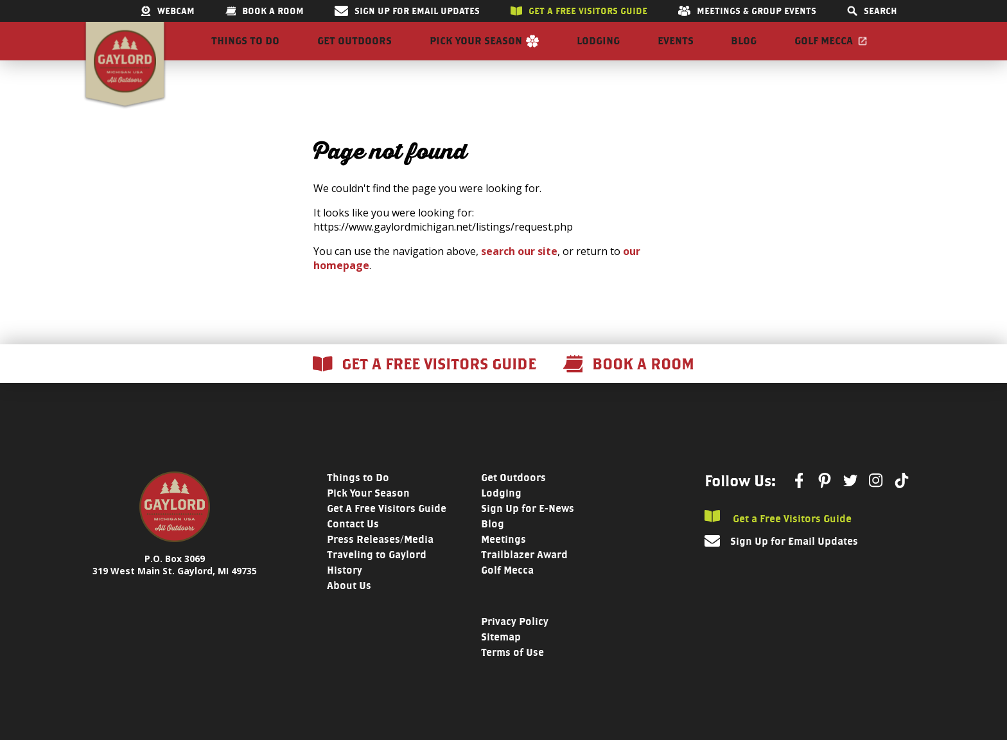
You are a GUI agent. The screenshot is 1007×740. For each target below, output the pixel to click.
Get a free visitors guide (579, 11)
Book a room (264, 11)
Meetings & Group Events (747, 11)
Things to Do (245, 52)
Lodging (598, 52)
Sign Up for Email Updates (407, 11)
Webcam (168, 11)
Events (676, 52)
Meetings (503, 562)
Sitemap (501, 660)
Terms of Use (512, 675)
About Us (349, 609)
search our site (519, 274)
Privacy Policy (514, 645)
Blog (744, 52)
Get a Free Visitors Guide (778, 540)
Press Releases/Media (380, 562)
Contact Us (353, 547)
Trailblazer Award (524, 578)
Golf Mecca (823, 52)
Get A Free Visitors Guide (386, 531)
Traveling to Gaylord (376, 578)
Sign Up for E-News (527, 531)
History (344, 593)
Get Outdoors (354, 52)
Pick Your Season (476, 52)
